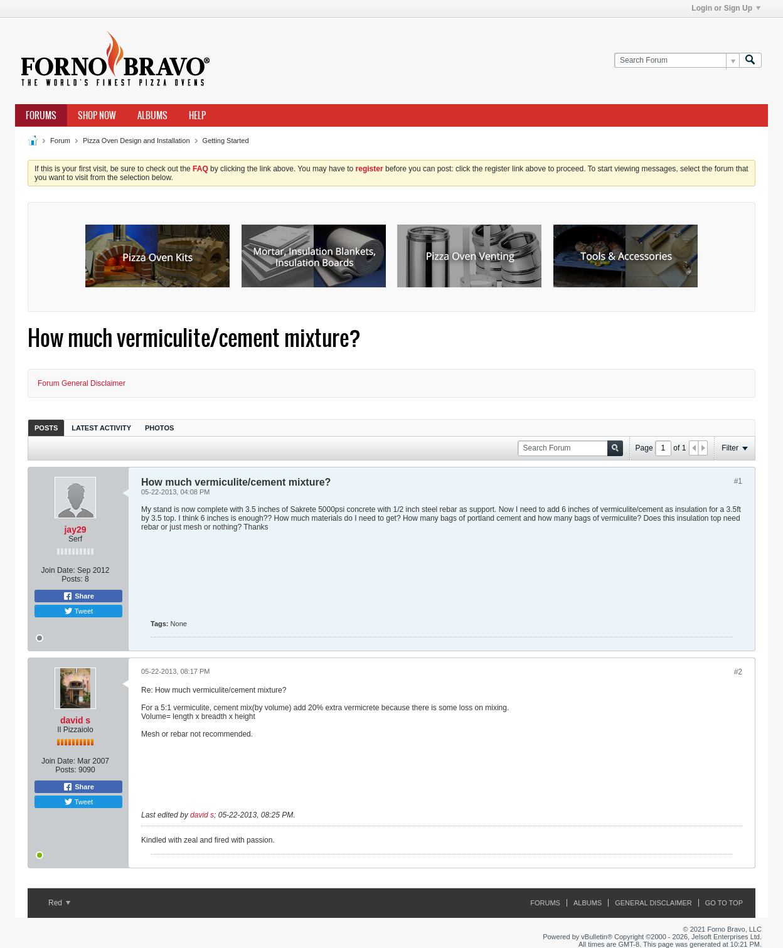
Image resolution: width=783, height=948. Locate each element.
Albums (152, 115)
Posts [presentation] (46, 428)
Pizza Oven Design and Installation (136, 140)
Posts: (71, 579)
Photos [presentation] (159, 428)
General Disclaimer (653, 903)
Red (59, 902)
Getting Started (226, 140)
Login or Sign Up (725, 8)
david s (75, 720)
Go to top (724, 903)
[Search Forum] (676, 60)
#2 (738, 672)
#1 (738, 481)
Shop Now (97, 115)
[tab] (46, 427)
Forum (60, 140)
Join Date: (58, 570)
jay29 (75, 530)
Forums (41, 115)
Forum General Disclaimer (81, 383)
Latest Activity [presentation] (101, 428)
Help (197, 115)
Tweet (78, 611)
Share (78, 596)
